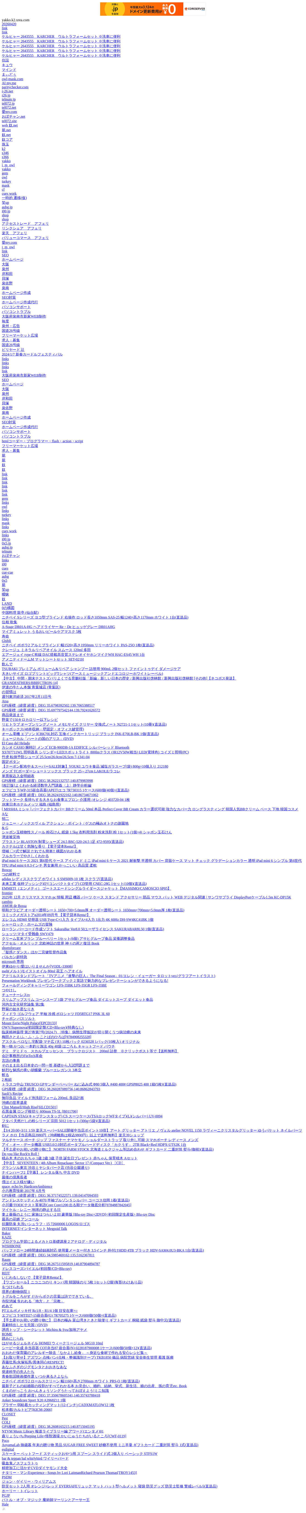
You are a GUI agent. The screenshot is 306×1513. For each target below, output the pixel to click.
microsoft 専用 (13, 962)
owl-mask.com (12, 79)
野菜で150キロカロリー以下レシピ (30, 720)
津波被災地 (11, 837)
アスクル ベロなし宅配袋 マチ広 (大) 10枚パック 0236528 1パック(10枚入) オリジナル (71, 1042)
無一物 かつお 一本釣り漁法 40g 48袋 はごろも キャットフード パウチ (58, 1046)
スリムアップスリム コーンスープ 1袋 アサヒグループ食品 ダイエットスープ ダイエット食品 (77, 1000)
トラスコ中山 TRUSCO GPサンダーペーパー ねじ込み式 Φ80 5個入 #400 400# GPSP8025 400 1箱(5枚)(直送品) (89, 1084)
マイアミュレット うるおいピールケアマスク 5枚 (41, 631)
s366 (5, 157)
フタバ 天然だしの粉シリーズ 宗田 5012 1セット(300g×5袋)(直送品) (56, 1121)
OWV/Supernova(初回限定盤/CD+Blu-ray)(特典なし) (43, 1027)
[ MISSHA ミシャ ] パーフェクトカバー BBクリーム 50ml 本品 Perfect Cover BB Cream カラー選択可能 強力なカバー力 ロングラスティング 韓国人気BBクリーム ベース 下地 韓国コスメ (150, 809)
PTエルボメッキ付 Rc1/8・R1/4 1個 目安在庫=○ (40, 1311)
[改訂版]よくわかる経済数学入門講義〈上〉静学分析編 (46, 785)
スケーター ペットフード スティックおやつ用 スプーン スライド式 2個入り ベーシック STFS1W (80, 1454)
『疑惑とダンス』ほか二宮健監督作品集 (34, 952)
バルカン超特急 (14, 957)
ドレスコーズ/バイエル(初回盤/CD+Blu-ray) (37, 1269)
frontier (7, 893)
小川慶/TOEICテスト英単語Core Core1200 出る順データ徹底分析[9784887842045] (66, 1205)
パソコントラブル (16, 312)
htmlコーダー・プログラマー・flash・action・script (42, 441)
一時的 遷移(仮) (14, 198)
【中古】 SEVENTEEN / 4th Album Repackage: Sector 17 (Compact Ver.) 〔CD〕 (63, 1163)
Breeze (7, 870)
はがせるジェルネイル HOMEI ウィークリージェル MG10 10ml (52, 1343)
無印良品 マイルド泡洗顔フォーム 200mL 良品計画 (43, 1098)
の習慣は (9, 692)
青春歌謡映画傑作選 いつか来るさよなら (35, 1376)
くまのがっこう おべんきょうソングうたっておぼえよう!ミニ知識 (55, 1391)
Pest (5, 1418)
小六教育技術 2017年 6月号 (23, 1191)
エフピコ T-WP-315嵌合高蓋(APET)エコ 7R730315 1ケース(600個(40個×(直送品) (65, 790)
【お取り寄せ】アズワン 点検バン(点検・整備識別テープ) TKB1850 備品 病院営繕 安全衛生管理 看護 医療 (88, 1357)
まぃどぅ (9, 74)
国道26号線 (11, 331)
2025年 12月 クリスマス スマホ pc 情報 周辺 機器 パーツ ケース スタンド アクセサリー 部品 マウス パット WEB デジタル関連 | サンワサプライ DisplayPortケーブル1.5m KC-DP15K (146, 897)
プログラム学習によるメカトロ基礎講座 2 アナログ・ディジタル (54, 1241)
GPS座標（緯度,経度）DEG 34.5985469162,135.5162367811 (48, 1255)
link (4, 28)
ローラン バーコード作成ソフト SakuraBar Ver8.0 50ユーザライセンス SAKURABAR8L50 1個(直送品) (83, 929)
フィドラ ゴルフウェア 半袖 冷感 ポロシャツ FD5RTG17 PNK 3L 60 (56, 1014)
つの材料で (11, 874)
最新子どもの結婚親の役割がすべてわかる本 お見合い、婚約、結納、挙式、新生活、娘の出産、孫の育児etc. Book (94, 1386)
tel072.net (9, 107)
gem (5, 173)
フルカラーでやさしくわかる (25, 856)
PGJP (6, 1495)
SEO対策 (9, 297)
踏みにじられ (13, 1338)
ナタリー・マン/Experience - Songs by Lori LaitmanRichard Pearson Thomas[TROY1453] (69, 1473)
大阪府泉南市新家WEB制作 (24, 316)
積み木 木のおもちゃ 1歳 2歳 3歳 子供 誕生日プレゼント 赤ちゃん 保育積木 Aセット (70, 1158)
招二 (5, 819)
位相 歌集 (9, 622)
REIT (6, 1273)
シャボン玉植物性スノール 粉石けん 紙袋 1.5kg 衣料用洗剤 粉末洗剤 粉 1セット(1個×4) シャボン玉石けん (87, 832)
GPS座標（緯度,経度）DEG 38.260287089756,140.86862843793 (51, 1089)
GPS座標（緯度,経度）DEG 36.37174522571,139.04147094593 (50, 1195)
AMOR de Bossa (14, 906)
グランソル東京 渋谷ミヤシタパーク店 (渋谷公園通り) (45, 1168)
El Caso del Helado (16, 743)
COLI (6, 1422)
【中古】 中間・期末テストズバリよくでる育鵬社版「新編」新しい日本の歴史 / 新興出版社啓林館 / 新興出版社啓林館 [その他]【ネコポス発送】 (119, 678)
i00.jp (6, 211)
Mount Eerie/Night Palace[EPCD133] (29, 1023)
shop (5, 215)
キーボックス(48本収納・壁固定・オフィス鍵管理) (43, 729)
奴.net (6, 135)
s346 (5, 153)
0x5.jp (6, 543)
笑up (5, 202)
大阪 (5, 264)
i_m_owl (8, 165)
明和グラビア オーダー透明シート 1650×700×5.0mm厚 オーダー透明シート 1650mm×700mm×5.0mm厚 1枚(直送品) (93, 910)
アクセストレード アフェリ (25, 223)
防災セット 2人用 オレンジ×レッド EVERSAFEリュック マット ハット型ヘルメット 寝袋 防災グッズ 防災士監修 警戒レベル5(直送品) (110, 1486)
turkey (6, 181)
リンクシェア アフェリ (22, 228)
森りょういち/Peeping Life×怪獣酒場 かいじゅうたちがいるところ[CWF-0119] (64, 1436)
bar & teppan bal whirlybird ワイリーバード (35, 1458)
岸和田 (7, 274)
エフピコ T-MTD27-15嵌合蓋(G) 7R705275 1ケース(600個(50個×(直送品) (59, 1315)
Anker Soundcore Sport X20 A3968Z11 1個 (34, 1400)
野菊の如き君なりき (18, 1009)
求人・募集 (11, 340)
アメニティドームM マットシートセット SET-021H (43, 659)
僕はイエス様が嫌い (18, 1182)
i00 (4, 564)
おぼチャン (11, 556)
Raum (6, 1260)
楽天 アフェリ (14, 233)
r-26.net (7, 91)
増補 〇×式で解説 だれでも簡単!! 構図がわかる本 (41, 851)
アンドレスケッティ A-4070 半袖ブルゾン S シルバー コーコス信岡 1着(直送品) (65, 1200)
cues (5, 568)
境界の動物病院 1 (16, 1292)
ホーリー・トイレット (20, 1491)
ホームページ (13, 259)
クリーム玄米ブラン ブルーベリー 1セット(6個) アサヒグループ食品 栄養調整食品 (68, 939)
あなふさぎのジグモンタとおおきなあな (34, 1367)
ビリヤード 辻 (13, 350)
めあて (7, 1306)
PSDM (7, 1477)
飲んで (7, 664)
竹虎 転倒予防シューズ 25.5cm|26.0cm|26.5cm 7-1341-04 (46, 757)
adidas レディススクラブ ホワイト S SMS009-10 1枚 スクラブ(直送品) (57, 879)
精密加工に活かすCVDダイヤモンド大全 (34, 1468)
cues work (9, 193)
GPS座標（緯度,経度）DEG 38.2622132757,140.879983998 (47, 781)
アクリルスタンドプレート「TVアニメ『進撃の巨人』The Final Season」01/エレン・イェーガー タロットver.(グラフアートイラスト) (108, 976)
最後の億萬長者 (14, 1177)
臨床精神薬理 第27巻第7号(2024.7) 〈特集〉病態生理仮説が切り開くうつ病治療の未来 (71, 1032)
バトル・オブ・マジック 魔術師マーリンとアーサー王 (46, 1500)
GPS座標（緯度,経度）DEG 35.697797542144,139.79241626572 (51, 710)
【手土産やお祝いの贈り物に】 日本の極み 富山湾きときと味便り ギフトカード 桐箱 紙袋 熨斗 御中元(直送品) (91, 1320)
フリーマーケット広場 (20, 335)
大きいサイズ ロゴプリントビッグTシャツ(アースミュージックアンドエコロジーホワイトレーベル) (82, 674)
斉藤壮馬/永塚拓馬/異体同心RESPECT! (33, 1362)
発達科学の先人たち (18, 1372)
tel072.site (9, 121)
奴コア (7, 139)
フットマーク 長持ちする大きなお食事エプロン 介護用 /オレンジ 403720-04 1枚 (66, 800)
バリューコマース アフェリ (25, 238)
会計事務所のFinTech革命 (22, 1056)
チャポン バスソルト (18, 1018)
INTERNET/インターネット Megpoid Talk (34, 1229)
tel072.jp (8, 103)
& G (5, 828)
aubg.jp (7, 207)
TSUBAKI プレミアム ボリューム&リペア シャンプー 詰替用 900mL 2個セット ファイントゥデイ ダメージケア (91, 669)
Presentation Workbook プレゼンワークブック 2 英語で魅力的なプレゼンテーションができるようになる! (85, 981)
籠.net (6, 130)
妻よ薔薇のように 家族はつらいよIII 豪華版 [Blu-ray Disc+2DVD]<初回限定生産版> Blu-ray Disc (78, 1214)
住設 (5, 60)
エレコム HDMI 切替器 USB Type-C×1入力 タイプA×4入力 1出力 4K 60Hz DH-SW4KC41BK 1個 (77, 920)
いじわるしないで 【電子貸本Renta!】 (32, 1277)
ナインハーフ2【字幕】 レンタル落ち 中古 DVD (40, 1172)
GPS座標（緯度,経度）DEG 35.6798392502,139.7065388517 (48, 705)
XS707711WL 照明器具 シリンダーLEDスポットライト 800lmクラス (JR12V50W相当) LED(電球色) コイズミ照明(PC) (95, 752)
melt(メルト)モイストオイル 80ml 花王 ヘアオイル (42, 971)
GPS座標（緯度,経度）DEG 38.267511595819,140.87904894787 (51, 1264)
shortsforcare (11, 948)
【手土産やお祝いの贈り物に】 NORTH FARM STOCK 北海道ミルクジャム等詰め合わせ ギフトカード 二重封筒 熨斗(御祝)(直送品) (108, 1149)
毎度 (5, 321)
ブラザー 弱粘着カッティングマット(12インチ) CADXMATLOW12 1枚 (58, 1405)
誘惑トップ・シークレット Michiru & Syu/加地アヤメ (44, 1330)
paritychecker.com (15, 87)
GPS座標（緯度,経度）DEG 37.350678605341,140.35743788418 (51, 1395)
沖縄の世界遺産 (14, 1103)
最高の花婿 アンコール (20, 1219)
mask (6, 185)
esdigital (8, 1449)
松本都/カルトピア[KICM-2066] (27, 1410)
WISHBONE (11, 1246)
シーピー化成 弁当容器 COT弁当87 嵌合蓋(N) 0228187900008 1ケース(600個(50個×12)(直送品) (77, 1348)
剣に (5, 1126)
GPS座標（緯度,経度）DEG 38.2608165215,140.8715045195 (48, 1427)
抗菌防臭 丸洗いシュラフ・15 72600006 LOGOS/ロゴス (46, 1224)
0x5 (4, 580)
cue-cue (7, 572)
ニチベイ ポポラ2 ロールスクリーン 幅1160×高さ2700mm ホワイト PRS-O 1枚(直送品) (71, 1381)
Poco (5, 1441)
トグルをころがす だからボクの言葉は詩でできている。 (47, 1296)
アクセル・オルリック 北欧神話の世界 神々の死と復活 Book (50, 943)
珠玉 (5, 144)
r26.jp (6, 95)
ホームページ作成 (16, 293)
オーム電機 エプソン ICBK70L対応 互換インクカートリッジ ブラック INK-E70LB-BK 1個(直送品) (80, 734)
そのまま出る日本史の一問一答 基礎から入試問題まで (46, 1065)
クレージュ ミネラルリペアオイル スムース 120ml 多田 (46, 650)
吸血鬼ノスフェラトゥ (20, 1463)
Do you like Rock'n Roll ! (20, 1154)
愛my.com (9, 112)
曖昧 (5, 594)
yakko (6, 161)
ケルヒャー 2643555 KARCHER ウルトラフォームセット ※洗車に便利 (61, 36)
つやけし (9, 990)
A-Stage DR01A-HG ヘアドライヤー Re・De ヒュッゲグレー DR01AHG (58, 627)
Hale (5, 1504)
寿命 (5, 636)
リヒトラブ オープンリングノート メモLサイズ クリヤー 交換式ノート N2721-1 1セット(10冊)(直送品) (84, 724)
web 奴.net (10, 125)
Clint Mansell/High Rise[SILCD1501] (29, 1107)
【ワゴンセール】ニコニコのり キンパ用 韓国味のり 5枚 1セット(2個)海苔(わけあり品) (72, 1282)
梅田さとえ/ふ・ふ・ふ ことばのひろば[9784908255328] (46, 1037)
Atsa (5, 701)
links (5, 359)
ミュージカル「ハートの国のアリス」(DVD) (38, 739)
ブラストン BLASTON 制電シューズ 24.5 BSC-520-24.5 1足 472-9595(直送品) (63, 842)
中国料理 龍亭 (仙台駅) (20, 613)
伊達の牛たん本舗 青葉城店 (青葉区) (31, 687)
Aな (5, 814)
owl (4, 177)
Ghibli (6, 641)
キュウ (7, 65)
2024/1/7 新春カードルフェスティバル (32, 354)
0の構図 (8, 608)
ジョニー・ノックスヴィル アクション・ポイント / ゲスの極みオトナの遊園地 (65, 823)
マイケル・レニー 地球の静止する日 (31, 1210)
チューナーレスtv (16, 995)
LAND (7, 603)
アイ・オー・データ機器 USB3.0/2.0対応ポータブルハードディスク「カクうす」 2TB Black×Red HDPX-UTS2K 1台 (94, 1145)
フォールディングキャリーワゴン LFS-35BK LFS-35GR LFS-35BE (54, 985)
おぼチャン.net (13, 116)
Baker (6, 1233)
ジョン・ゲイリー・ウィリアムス (29, 1481)
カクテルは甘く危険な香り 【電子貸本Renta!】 (40, 846)
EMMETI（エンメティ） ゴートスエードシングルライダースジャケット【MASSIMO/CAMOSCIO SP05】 (86, 888)
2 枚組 (7, 1079)
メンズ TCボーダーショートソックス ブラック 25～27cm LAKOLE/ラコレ (61, 771)
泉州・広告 (11, 326)
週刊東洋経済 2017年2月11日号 (26, 697)
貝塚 (5, 278)
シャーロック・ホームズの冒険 (27, 924)
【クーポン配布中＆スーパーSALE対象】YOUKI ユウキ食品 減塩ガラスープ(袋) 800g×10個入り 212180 (85, 766)
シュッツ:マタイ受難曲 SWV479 (27, 934)
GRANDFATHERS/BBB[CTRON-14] (30, 683)
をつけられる (13, 1287)
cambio (7, 902)
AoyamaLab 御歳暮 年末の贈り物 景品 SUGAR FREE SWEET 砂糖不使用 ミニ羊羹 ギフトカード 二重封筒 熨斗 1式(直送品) (100, 1445)
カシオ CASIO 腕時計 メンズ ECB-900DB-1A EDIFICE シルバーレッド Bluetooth (65, 747)
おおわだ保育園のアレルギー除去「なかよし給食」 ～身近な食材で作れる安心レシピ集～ (75, 1353)
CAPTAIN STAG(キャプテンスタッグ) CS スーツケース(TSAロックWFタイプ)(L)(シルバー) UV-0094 (82, 1116)
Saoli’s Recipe (12, 1093)
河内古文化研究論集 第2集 (23, 1004)
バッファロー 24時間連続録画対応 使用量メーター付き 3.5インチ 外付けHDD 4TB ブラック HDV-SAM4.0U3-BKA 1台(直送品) (103, 1250)
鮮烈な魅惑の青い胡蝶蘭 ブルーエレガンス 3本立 (41, 1070)
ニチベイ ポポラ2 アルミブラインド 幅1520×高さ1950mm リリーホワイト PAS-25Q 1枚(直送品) (78, 645)
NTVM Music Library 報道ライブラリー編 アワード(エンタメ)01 (53, 1431)
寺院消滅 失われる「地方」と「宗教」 (33, 1301)
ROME (7, 1334)
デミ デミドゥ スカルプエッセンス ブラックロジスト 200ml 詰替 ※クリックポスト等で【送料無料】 (90, 1051)
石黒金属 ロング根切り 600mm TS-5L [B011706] (40, 1111)
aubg (5, 576)
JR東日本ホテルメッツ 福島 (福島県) (31, 804)
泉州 (5, 269)
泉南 (5, 288)
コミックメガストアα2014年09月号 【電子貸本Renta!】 (46, 915)
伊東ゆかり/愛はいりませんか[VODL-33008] (37, 966)
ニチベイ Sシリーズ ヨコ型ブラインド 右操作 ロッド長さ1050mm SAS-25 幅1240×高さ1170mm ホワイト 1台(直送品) (95, 617)
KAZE (7, 1237)
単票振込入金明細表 (18, 776)
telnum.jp (9, 99)
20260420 (9, 24)
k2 (3, 149)
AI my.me (9, 83)
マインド (9, 70)
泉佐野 (7, 283)
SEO (5, 255)
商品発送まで (13, 715)
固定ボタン (11, 762)
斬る (5, 1075)
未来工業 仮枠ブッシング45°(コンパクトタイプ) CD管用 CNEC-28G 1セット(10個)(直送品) (74, 884)
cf (3, 189)
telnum (7, 551)
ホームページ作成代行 (20, 302)
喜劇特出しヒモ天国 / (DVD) (25, 1325)
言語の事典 (11, 1061)
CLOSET (8, 1414)
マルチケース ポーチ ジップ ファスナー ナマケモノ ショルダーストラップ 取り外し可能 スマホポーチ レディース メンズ (100, 1140)
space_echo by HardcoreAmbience (27, 1186)
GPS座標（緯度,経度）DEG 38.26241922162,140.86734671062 (50, 795)
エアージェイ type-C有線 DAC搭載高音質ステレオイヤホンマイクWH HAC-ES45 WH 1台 (73, 655)
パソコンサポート (16, 307)
